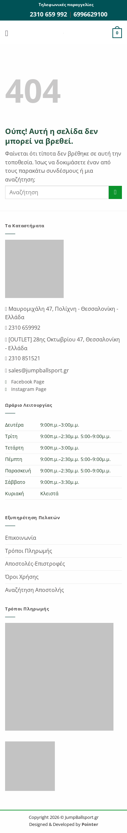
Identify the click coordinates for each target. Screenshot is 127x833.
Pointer (89, 824)
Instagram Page (28, 389)
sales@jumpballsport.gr (38, 370)
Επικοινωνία (20, 537)
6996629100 (90, 14)
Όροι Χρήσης (22, 576)
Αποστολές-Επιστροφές (35, 563)
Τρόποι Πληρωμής (28, 551)
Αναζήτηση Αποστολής (34, 590)
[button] (9, 33)
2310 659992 (23, 327)
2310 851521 (23, 358)
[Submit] (115, 192)
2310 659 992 (49, 14)
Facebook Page (27, 381)
